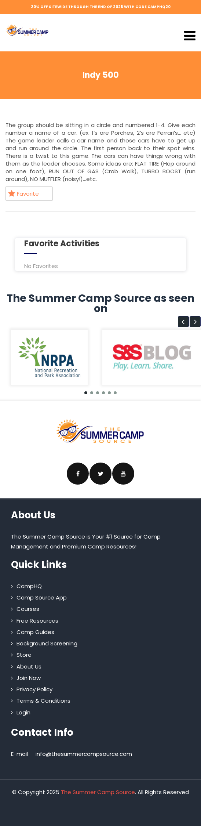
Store (24, 655)
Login (23, 712)
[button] (183, 321)
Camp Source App (42, 597)
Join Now (29, 678)
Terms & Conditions (43, 700)
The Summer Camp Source (98, 792)
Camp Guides (35, 632)
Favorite (23, 194)
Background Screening (47, 643)
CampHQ (29, 586)
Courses (28, 609)
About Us (29, 666)
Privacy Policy (34, 689)
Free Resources (37, 620)
